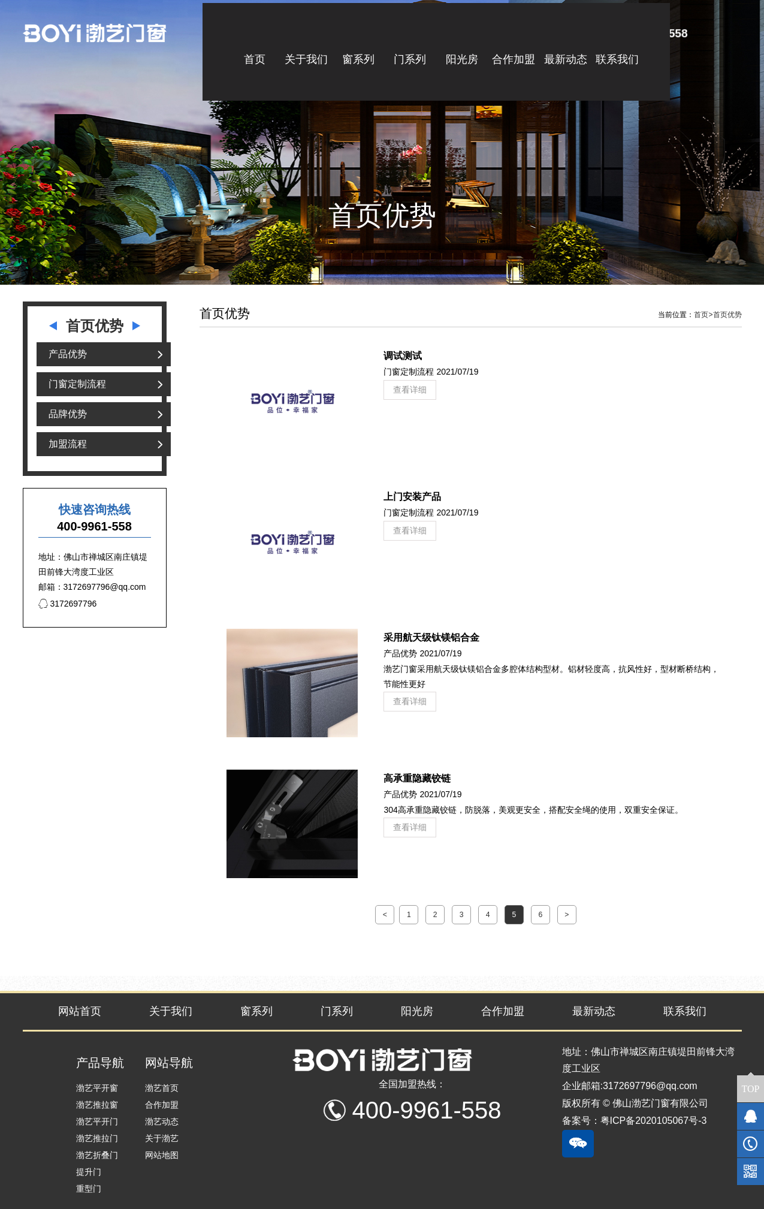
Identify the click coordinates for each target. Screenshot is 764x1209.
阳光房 (417, 1011)
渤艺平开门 (97, 1121)
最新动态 (593, 1011)
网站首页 (79, 1011)
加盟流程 (68, 444)
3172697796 (67, 603)
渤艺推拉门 (97, 1138)
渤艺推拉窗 (97, 1104)
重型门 (88, 1188)
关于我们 (170, 1011)
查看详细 (410, 389)
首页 (703, 314)
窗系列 (256, 1011)
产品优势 (68, 354)
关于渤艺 (162, 1138)
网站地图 (162, 1155)
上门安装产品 (412, 496)
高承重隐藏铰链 (417, 778)
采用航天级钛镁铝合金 (431, 637)
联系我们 (684, 1011)
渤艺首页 (162, 1088)
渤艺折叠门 (97, 1155)
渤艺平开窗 (97, 1088)
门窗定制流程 (77, 384)
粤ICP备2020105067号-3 (653, 1120)
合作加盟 (502, 1011)
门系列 (337, 1011)
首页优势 (727, 314)
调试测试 (402, 355)
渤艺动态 (162, 1121)
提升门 (88, 1172)
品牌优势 (68, 414)
